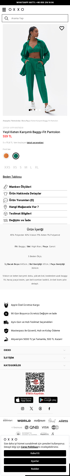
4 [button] (40, 110)
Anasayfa (6, 120)
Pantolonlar (15, 120)
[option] (35, 69)
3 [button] (36, 110)
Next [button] (2, 69)
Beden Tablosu (12, 177)
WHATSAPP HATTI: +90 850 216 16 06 (35, 2)
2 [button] (33, 110)
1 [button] (30, 110)
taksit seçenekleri (35, 143)
